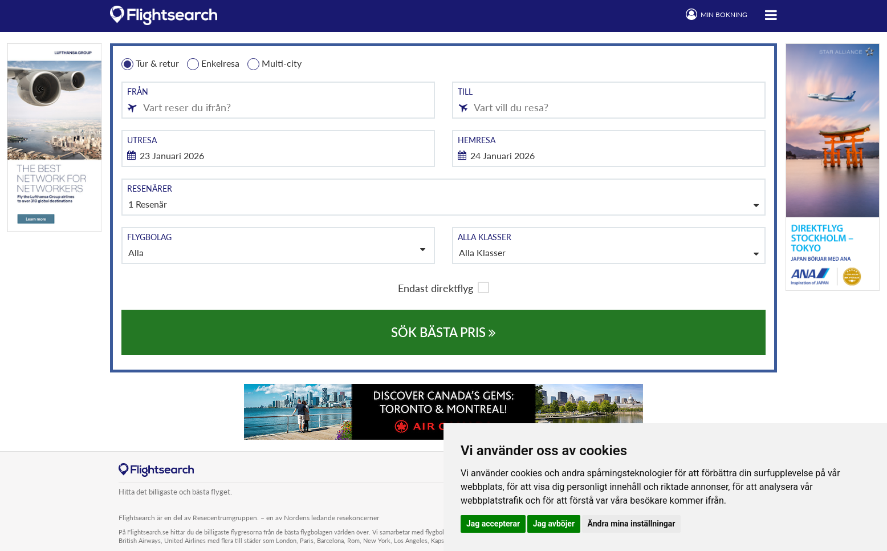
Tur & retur (150, 64)
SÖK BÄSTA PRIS (443, 332)
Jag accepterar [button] (493, 523)
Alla (276, 251)
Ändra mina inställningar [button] (632, 523)
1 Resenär (147, 203)
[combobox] (278, 100)
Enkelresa (213, 64)
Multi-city (274, 64)
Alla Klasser (482, 252)
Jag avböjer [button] (554, 523)
